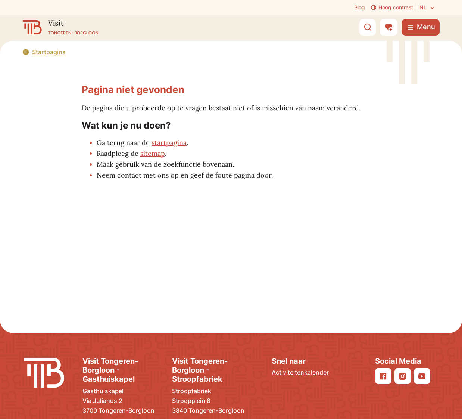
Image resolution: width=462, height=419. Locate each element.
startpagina (169, 142)
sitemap (152, 153)
